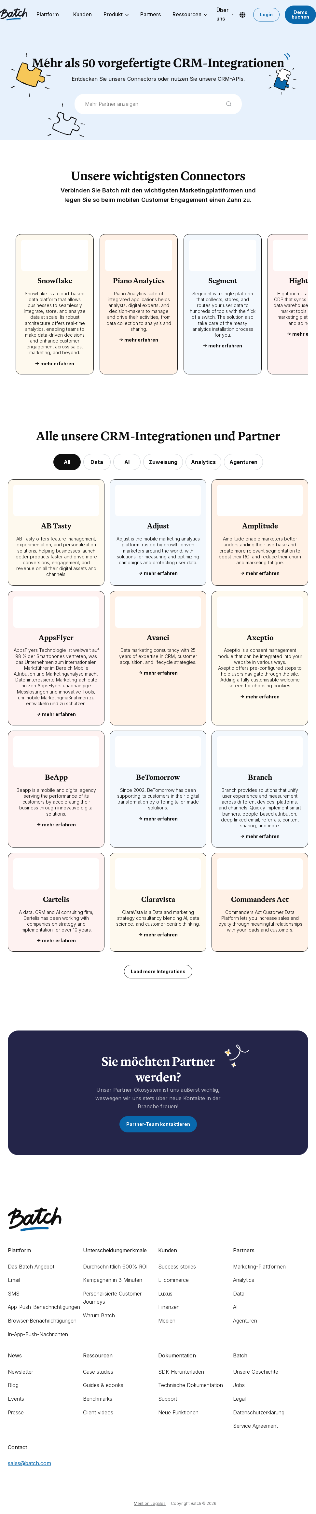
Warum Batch (99, 1315)
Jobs (239, 1385)
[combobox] (158, 104)
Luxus (165, 1293)
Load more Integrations (158, 971)
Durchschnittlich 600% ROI (115, 1266)
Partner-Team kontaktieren (158, 1124)
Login (266, 14)
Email (14, 1280)
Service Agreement (255, 1426)
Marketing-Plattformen (259, 1266)
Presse (16, 1412)
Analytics (243, 1280)
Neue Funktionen (178, 1412)
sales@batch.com (29, 1463)
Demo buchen (300, 14)
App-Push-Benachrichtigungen (44, 1307)
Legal (239, 1398)
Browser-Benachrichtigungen (42, 1320)
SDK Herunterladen (181, 1371)
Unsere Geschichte (255, 1371)
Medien (166, 1320)
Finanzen (169, 1307)
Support (167, 1398)
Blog (13, 1385)
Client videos (98, 1412)
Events (16, 1398)
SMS (14, 1293)
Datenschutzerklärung (258, 1412)
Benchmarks (97, 1398)
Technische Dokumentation (190, 1385)
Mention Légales (150, 1503)
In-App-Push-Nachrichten (38, 1334)
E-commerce (173, 1280)
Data (238, 1293)
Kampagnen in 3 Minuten (112, 1280)
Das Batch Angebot (31, 1266)
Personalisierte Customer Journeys (112, 1297)
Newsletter (20, 1371)
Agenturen (245, 1320)
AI (235, 1307)
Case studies (98, 1371)
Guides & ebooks (103, 1385)
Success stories (177, 1266)
